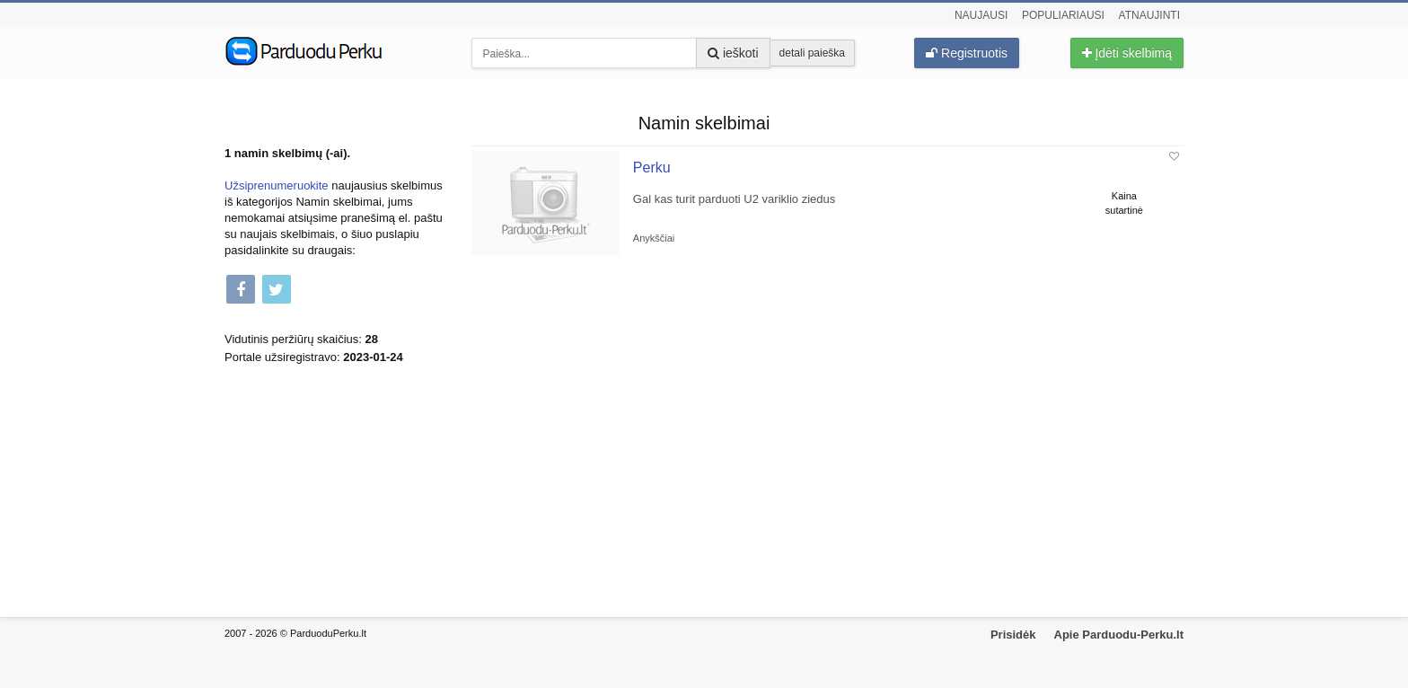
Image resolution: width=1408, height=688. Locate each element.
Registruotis (967, 53)
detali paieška (812, 53)
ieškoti (733, 53)
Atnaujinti (1149, 15)
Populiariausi (1063, 15)
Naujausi (981, 15)
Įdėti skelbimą (1127, 53)
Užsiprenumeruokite (276, 185)
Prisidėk (1013, 634)
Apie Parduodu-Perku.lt (1119, 634)
